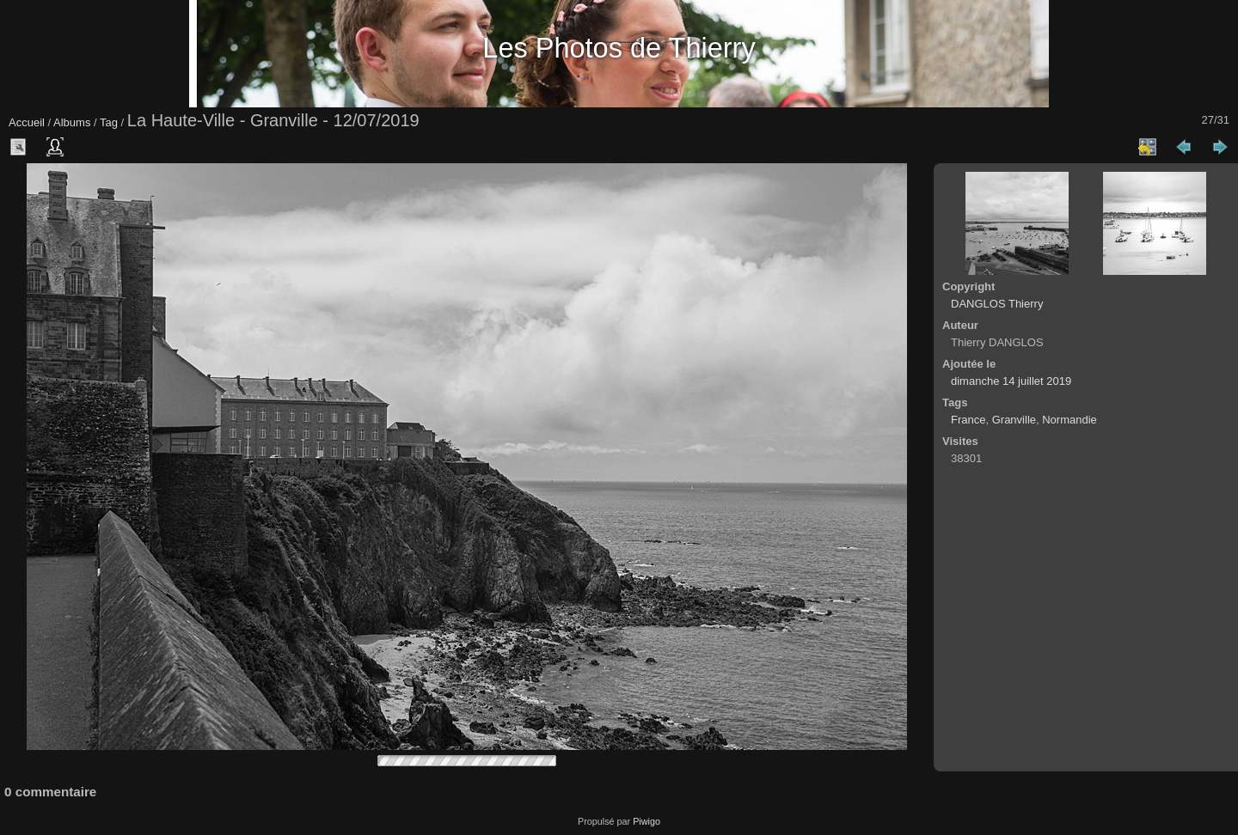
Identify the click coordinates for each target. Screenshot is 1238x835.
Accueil (27, 122)
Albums (71, 122)
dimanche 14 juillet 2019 (1011, 381)
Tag (109, 122)
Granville (1014, 419)
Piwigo (646, 821)
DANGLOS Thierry (997, 303)
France (968, 419)
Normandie (1069, 419)
